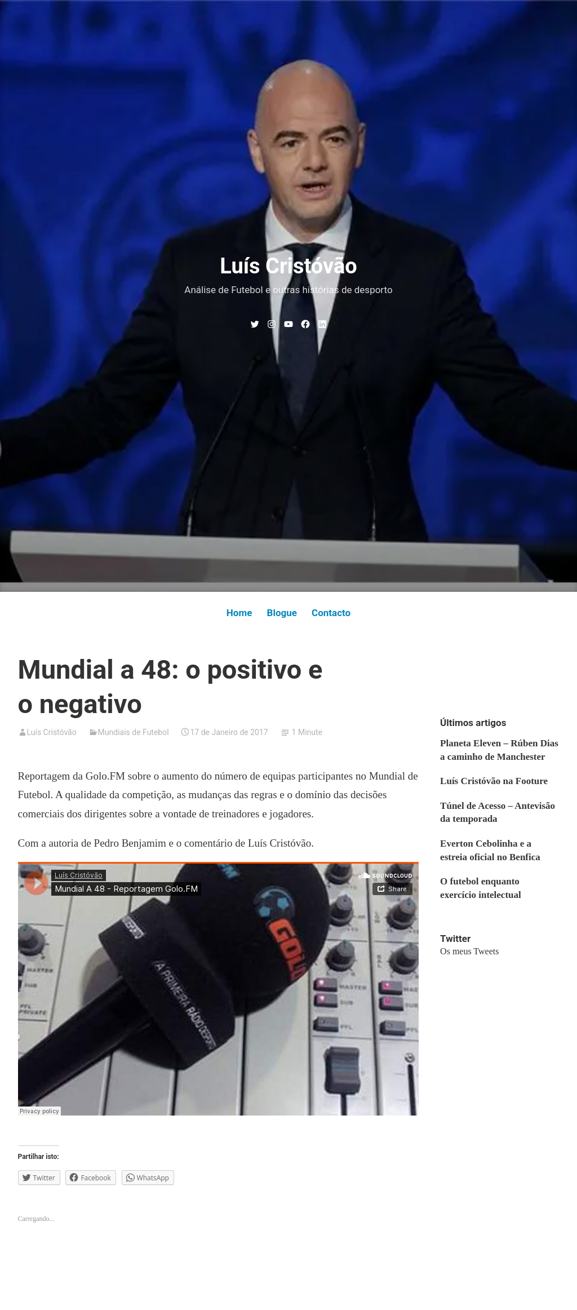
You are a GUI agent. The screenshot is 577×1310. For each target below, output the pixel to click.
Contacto (331, 612)
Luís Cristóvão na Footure (494, 781)
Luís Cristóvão (288, 266)
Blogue (282, 612)
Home (239, 612)
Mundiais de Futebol (133, 732)
